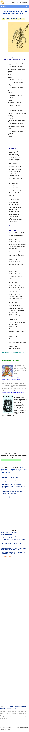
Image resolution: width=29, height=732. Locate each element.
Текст (8, 18)
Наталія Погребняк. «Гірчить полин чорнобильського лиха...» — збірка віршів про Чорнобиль (14, 486)
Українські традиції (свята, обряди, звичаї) (12, 545)
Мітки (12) (21, 18)
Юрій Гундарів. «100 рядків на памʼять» (12, 481)
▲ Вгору (3, 6)
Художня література (6, 534)
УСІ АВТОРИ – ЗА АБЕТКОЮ (9, 532)
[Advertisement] (14, 432)
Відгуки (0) (14, 18)
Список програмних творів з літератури (11, 543)
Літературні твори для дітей (8, 537)
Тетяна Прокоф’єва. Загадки (9, 497)
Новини (6, 721)
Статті (2, 721)
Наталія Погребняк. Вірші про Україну (12, 477)
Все (3, 18)
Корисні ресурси (13, 721)
